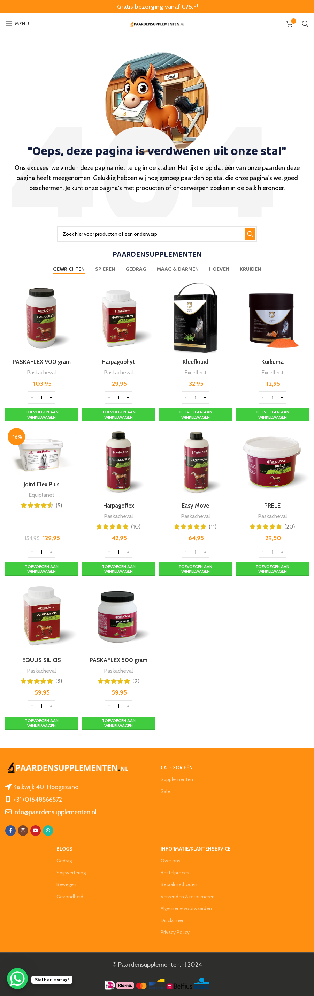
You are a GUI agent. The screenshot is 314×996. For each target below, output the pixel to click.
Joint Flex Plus (40, 483)
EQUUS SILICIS (40, 659)
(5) (57, 504)
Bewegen (66, 884)
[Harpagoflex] (118, 461)
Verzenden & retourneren (188, 895)
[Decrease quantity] (30, 395)
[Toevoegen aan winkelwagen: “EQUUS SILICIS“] (40, 722)
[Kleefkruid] (196, 317)
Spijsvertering (71, 872)
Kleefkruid (196, 360)
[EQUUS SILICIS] (40, 616)
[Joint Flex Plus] (40, 451)
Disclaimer (172, 919)
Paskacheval (40, 370)
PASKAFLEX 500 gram (118, 659)
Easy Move (195, 504)
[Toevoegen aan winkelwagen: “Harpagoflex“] (118, 567)
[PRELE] (273, 461)
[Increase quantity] (50, 395)
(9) (135, 680)
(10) (135, 525)
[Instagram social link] (23, 829)
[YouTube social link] (35, 829)
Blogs (64, 848)
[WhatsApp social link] (48, 829)
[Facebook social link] (10, 829)
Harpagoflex (118, 504)
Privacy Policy (175, 931)
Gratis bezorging (140, 6)
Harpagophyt (118, 360)
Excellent (195, 370)
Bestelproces (175, 872)
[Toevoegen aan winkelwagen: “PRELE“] (273, 567)
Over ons (171, 860)
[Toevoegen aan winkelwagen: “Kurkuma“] (273, 412)
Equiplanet (40, 493)
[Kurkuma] (273, 317)
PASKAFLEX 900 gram (40, 360)
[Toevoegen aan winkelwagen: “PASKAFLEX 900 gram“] (40, 412)
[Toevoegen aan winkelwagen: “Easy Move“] (196, 567)
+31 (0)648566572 (37, 798)
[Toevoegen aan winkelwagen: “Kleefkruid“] (196, 412)
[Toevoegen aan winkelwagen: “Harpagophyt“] (118, 412)
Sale (165, 790)
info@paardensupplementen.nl (55, 811)
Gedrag (64, 860)
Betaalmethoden (179, 884)
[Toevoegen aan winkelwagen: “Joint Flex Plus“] (40, 567)
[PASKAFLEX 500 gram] (118, 616)
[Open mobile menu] (17, 24)
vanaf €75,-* (181, 6)
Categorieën (177, 766)
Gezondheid (69, 895)
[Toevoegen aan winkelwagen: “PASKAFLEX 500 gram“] (118, 722)
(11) (213, 525)
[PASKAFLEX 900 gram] (40, 317)
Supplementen (177, 779)
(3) (58, 680)
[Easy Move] (196, 461)
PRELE (273, 504)
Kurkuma (273, 360)
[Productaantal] (40, 395)
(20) (291, 525)
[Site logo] (157, 24)
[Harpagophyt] (118, 317)
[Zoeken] (305, 24)
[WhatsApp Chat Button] (17, 978)
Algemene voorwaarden (186, 907)
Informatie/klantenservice (196, 848)
